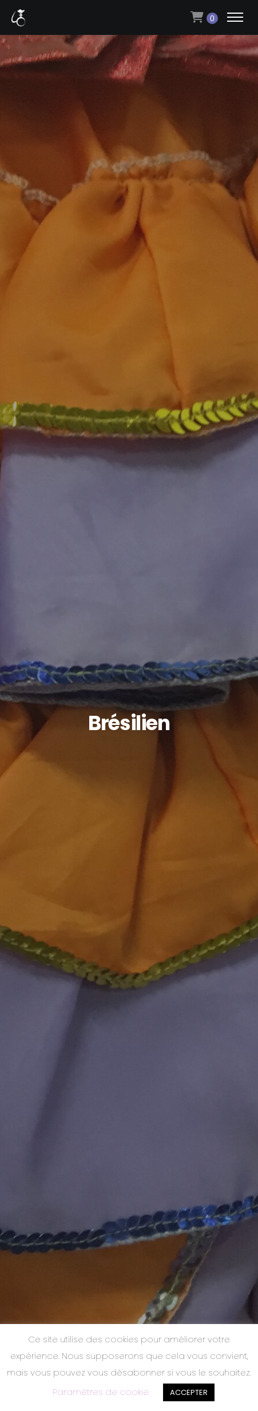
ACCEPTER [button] (189, 1392)
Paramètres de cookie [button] (101, 1392)
